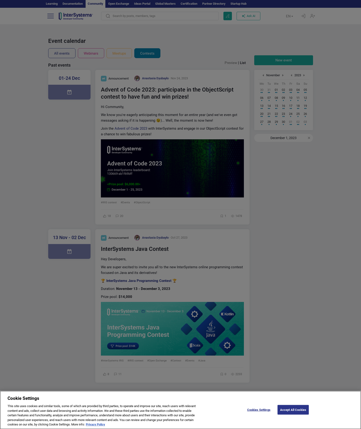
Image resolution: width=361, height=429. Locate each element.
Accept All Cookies (293, 414)
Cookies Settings (258, 414)
